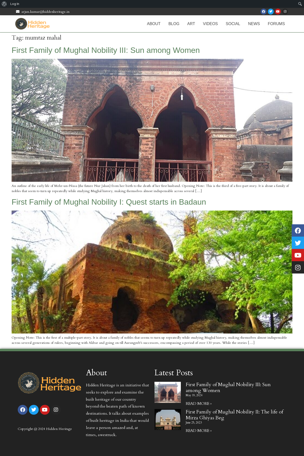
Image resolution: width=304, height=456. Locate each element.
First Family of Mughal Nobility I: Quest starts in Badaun (109, 202)
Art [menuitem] (191, 24)
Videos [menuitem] (210, 24)
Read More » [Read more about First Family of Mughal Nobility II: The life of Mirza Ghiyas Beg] (199, 430)
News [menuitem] (254, 24)
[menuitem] (4, 4)
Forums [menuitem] (276, 24)
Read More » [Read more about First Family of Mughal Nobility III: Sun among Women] (199, 403)
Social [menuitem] (233, 24)
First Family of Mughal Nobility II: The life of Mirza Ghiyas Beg (234, 415)
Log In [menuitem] (14, 4)
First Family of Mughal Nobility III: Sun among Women (106, 50)
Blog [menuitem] (174, 24)
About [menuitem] (154, 24)
